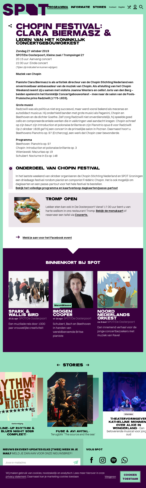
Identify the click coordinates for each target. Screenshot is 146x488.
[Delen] (10, 26)
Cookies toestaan (130, 476)
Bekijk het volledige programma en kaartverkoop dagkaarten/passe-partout (67, 188)
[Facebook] (91, 460)
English (121, 7)
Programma (57, 7)
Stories (99, 7)
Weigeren (110, 476)
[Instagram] (102, 460)
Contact (112, 7)
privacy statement (16, 476)
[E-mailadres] (41, 462)
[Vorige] (58, 365)
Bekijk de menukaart (109, 211)
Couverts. (81, 215)
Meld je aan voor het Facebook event (47, 237)
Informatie (80, 7)
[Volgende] (88, 365)
